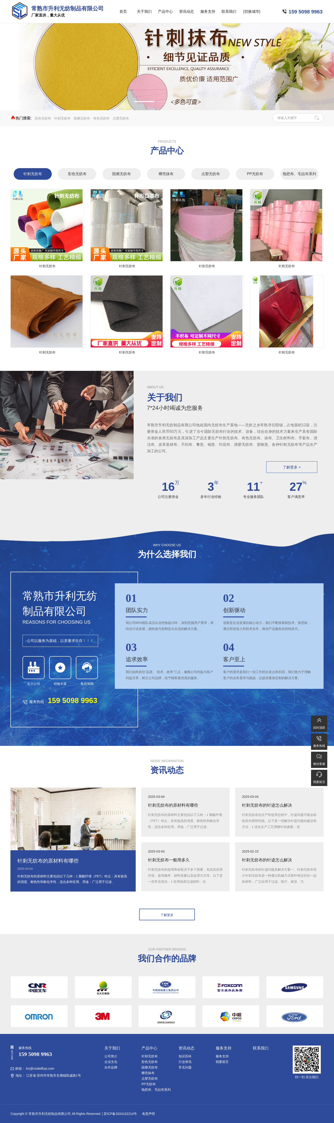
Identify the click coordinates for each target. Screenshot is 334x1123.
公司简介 (110, 1056)
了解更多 (167, 915)
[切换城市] (251, 11)
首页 (123, 11)
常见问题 (185, 1067)
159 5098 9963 (306, 12)
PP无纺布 (255, 174)
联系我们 (229, 11)
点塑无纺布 (121, 118)
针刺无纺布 (62, 118)
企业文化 (110, 1062)
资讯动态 (186, 11)
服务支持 (207, 11)
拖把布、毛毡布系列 (299, 174)
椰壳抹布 (166, 174)
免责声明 (148, 1114)
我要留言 (222, 1062)
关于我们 (144, 11)
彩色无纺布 (43, 118)
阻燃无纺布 (82, 118)
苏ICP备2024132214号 (120, 1114)
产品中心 (165, 11)
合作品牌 (110, 1067)
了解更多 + (292, 467)
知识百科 (185, 1056)
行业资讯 (185, 1062)
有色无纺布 (101, 118)
